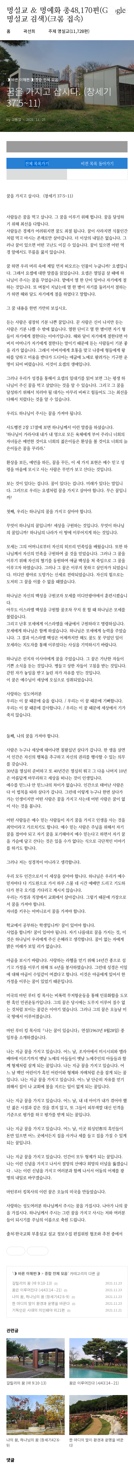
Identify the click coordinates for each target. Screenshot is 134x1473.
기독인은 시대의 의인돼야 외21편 (38, 1310)
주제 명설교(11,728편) (68, 31)
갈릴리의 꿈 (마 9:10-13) (32, 1283)
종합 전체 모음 (56, 1273)
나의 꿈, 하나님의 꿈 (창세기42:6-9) (41, 1296)
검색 (111, 11)
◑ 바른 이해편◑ (26, 1273)
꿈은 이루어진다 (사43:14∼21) (37, 1290)
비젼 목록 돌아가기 (97, 163)
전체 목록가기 (37, 163)
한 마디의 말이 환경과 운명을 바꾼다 (41, 1303)
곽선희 (29, 31)
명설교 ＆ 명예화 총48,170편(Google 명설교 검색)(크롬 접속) (65, 11)
